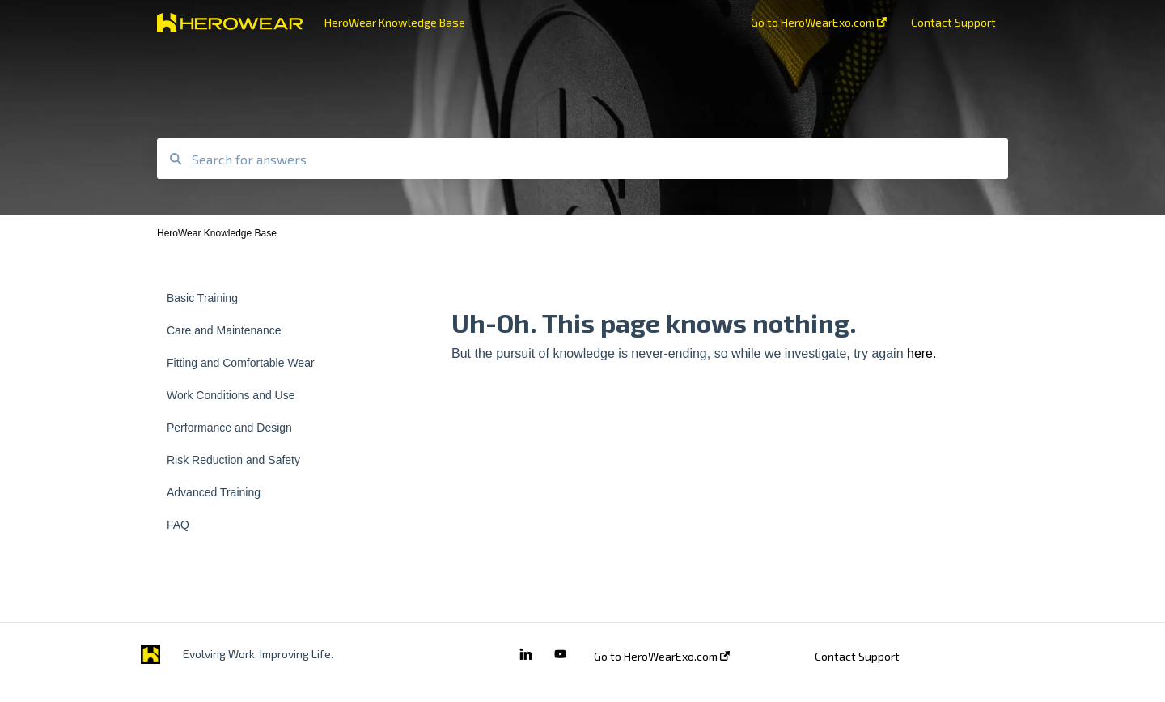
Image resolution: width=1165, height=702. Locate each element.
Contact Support (857, 656)
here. (921, 353)
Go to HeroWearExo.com (662, 656)
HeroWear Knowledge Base (394, 22)
